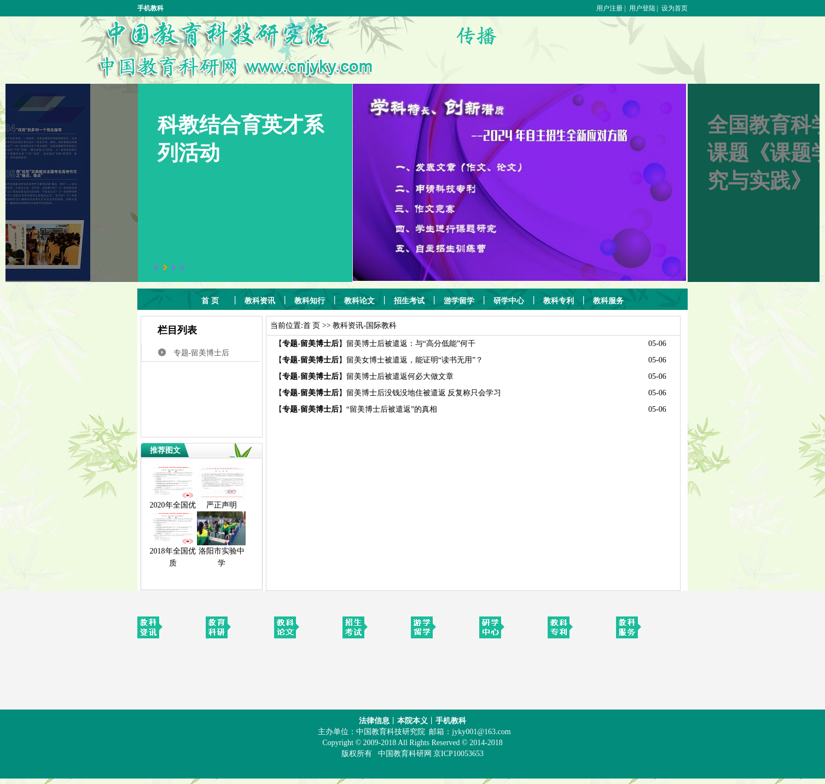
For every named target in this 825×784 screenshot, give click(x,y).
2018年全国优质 (172, 553)
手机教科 (150, 8)
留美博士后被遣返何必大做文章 (400, 376)
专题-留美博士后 (201, 353)
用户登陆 (642, 8)
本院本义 (412, 721)
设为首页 (674, 8)
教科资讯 (348, 325)
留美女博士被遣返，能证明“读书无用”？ (414, 360)
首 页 (312, 325)
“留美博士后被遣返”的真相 (391, 409)
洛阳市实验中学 (221, 553)
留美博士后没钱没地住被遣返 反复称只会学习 (424, 393)
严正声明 (221, 501)
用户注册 (609, 8)
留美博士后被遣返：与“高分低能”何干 (410, 343)
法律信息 (374, 721)
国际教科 (381, 325)
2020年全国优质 (172, 507)
